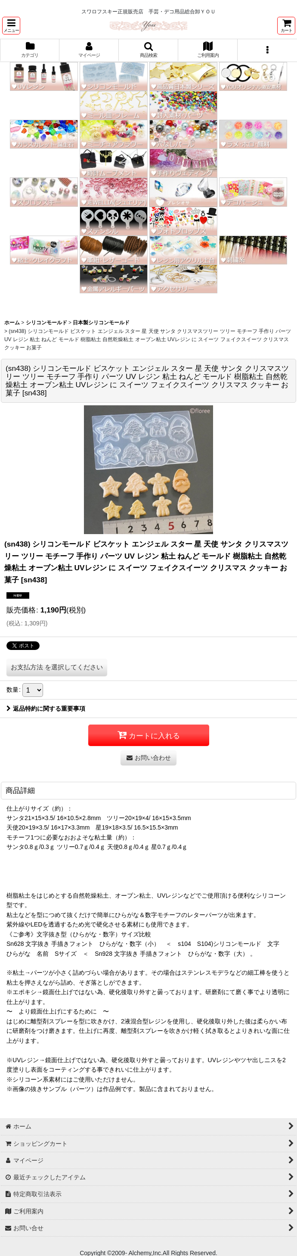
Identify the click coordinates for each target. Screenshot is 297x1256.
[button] (11, 25)
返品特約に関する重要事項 (45, 708)
